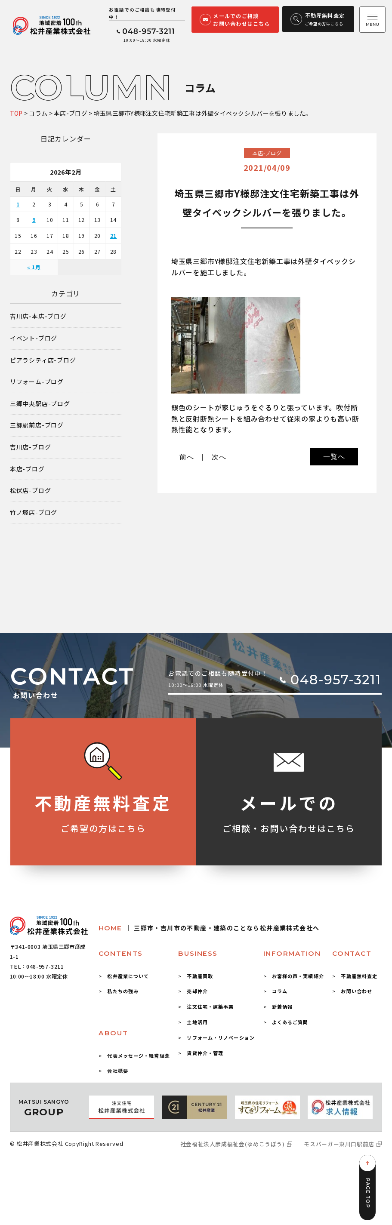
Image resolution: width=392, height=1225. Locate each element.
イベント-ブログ (33, 338)
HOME (209, 928)
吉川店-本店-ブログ (38, 316)
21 (113, 235)
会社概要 (117, 1070)
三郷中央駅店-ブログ (40, 404)
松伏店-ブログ (30, 490)
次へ (219, 457)
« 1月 (34, 267)
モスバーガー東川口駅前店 (339, 1144)
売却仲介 (197, 991)
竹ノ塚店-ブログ (33, 512)
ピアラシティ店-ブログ (43, 360)
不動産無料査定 (359, 976)
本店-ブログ (27, 469)
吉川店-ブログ (30, 447)
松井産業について (128, 976)
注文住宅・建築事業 (210, 1006)
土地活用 (197, 1022)
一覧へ (334, 456)
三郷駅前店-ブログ (37, 425)
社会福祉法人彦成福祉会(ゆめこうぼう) (232, 1144)
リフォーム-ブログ (37, 382)
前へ (186, 457)
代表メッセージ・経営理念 (138, 1055)
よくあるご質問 (290, 1022)
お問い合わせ (356, 991)
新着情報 (282, 1006)
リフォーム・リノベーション (220, 1037)
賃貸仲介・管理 (205, 1053)
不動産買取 (200, 976)
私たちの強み (123, 991)
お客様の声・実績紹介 (298, 976)
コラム (279, 991)
